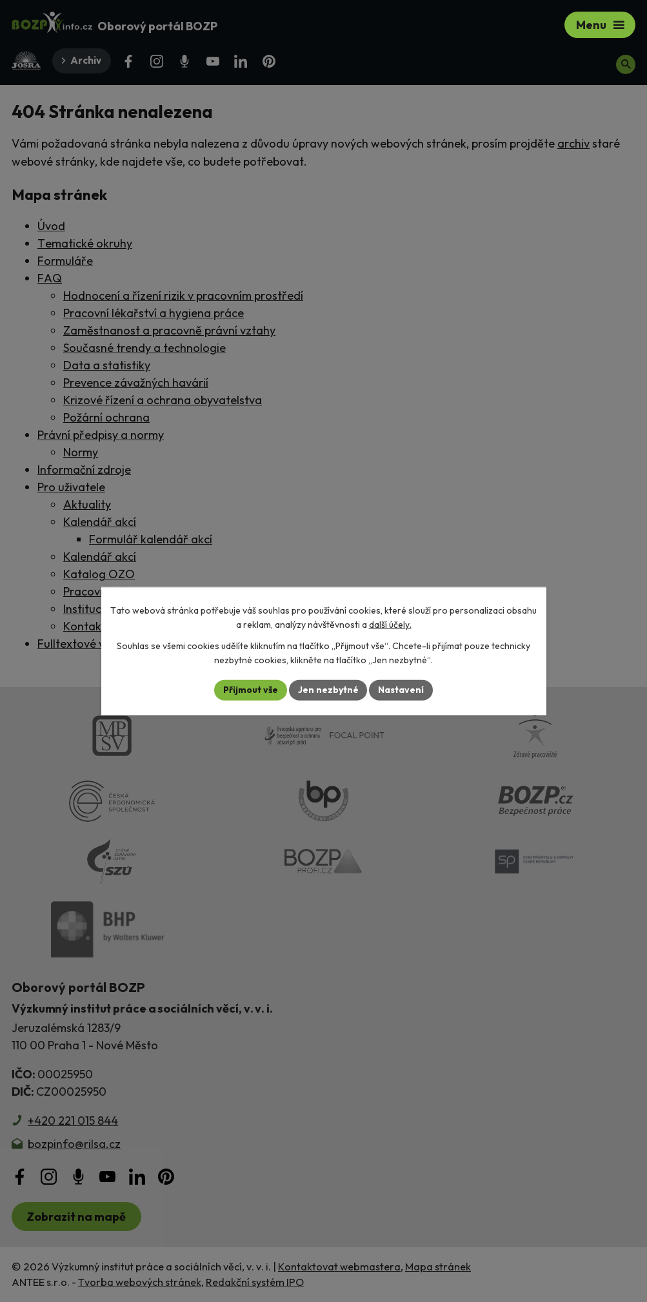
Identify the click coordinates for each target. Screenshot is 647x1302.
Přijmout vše (250, 689)
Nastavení (401, 689)
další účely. (390, 624)
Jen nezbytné (328, 689)
